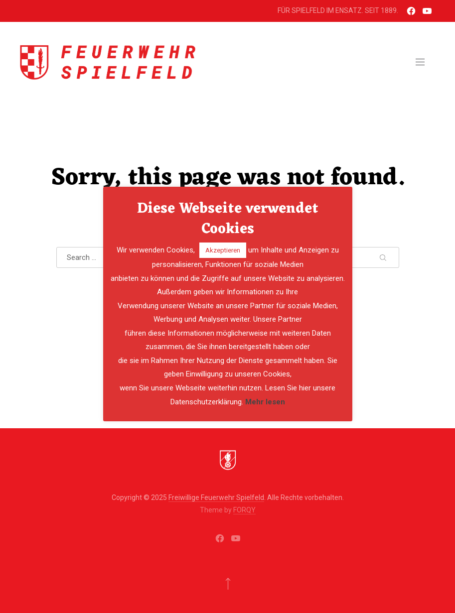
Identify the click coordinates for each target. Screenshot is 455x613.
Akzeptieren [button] (222, 250)
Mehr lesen (265, 401)
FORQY (244, 510)
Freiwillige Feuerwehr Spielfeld (216, 497)
